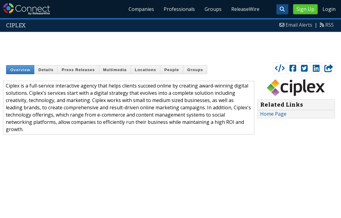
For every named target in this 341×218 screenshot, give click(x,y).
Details (46, 70)
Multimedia (115, 70)
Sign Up (305, 9)
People (171, 70)
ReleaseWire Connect (26, 9)
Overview (20, 70)
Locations (145, 70)
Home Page (273, 114)
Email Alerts (299, 24)
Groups (213, 9)
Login (329, 9)
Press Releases (78, 70)
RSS (329, 24)
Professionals (179, 9)
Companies (141, 9)
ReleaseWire (245, 9)
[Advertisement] (170, 46)
